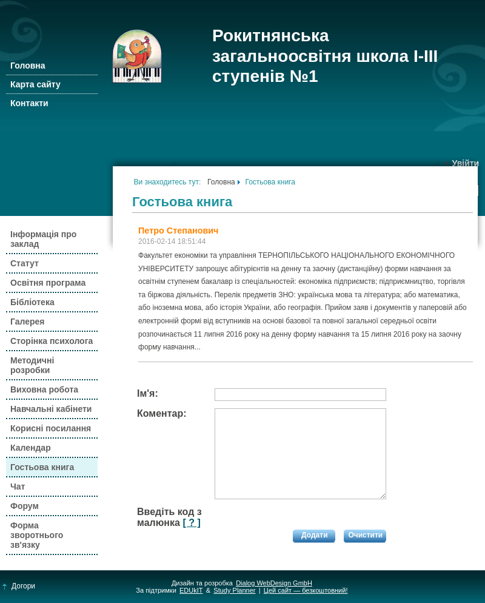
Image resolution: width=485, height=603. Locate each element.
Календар (30, 448)
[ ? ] (191, 522)
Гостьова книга (42, 467)
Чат (17, 486)
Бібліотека (32, 302)
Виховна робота (44, 389)
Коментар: (162, 413)
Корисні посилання (50, 428)
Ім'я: (147, 393)
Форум (24, 506)
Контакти (29, 103)
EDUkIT (191, 590)
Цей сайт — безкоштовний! (306, 590)
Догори (19, 586)
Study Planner (234, 590)
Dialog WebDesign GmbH (274, 583)
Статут (24, 263)
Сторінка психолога (51, 341)
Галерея (27, 321)
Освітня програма (47, 283)
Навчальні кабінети (51, 409)
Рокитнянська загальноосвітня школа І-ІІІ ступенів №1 (325, 56)
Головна (27, 65)
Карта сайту (35, 84)
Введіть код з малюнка (169, 517)
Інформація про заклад (43, 239)
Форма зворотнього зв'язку (36, 535)
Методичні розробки (32, 365)
